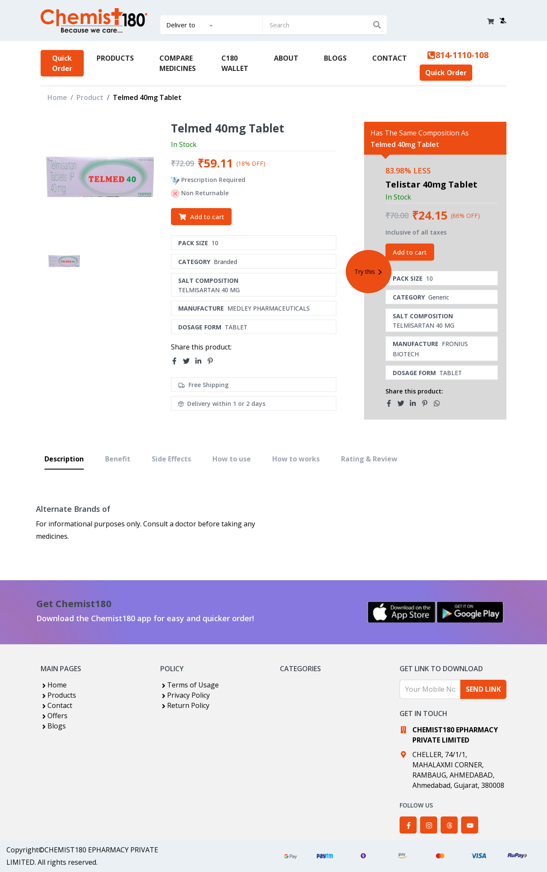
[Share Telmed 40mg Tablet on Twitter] (189, 361)
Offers (54, 715)
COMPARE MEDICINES (177, 63)
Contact (56, 705)
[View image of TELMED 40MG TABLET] (63, 260)
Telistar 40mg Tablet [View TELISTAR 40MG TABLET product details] (431, 184)
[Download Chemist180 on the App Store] (402, 612)
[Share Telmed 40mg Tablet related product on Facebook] (391, 403)
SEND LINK (483, 689)
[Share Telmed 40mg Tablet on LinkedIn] (201, 361)
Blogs (53, 726)
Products (58, 695)
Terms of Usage (189, 685)
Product (89, 97)
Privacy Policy (185, 695)
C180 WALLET (234, 63)
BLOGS (335, 58)
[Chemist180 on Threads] (449, 825)
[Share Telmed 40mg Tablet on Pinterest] (213, 361)
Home (57, 97)
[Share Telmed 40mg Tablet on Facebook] (177, 361)
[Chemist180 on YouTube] (469, 825)
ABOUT (286, 58)
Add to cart (201, 216)
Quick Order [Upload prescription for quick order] (62, 63)
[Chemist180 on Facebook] (408, 825)
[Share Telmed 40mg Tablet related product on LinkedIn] (415, 403)
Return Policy (184, 705)
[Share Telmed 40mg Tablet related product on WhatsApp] (439, 403)
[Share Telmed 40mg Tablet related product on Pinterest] (427, 403)
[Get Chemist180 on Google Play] (470, 612)
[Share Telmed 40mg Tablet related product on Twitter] (403, 403)
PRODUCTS (115, 58)
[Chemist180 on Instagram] (428, 825)
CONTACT (389, 58)
